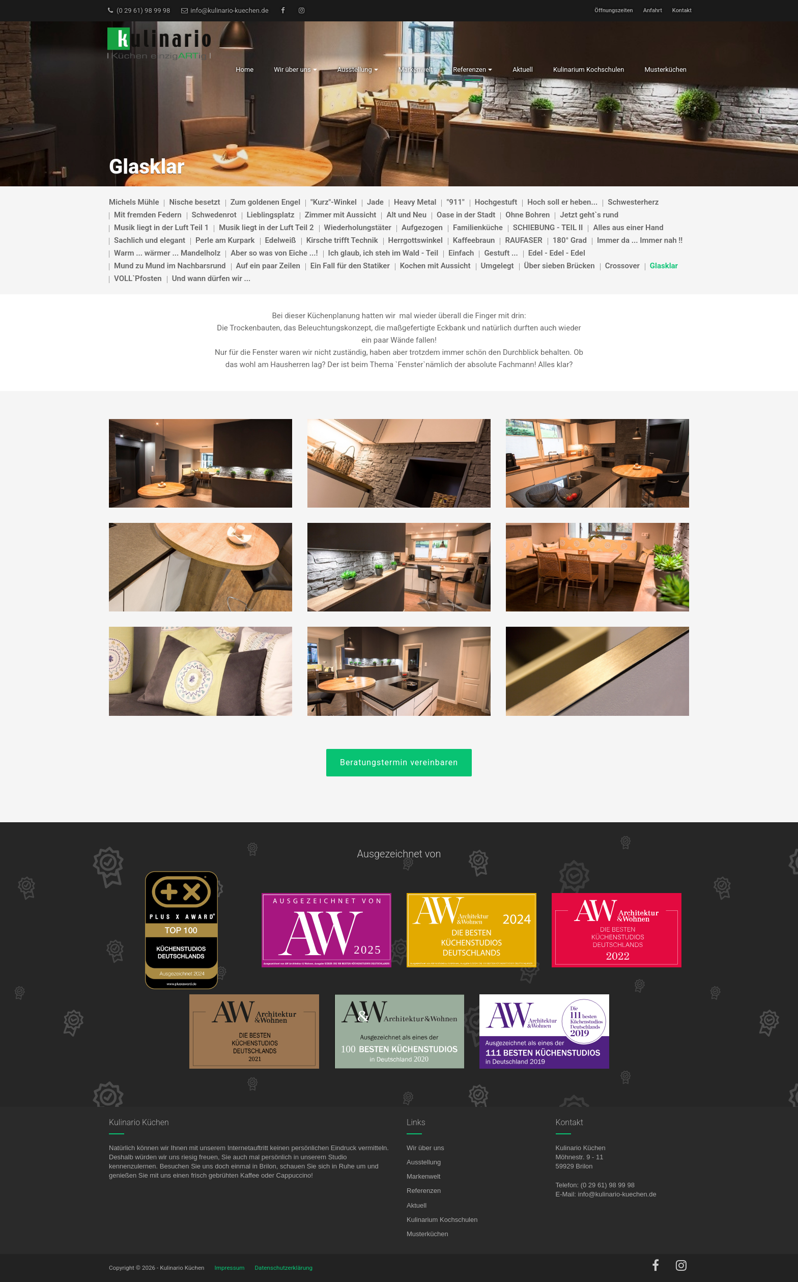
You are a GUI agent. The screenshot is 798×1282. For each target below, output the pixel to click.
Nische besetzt (194, 202)
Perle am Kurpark (224, 240)
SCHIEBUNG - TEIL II (548, 227)
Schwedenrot (214, 214)
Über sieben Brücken (559, 265)
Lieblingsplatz (271, 214)
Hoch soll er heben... (562, 202)
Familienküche (478, 227)
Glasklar (664, 265)
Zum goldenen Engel (265, 202)
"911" (455, 202)
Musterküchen (427, 1234)
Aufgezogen (422, 227)
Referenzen (424, 1190)
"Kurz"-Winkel (333, 202)
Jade (375, 202)
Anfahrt (652, 10)
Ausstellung (424, 1162)
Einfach (461, 253)
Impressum (230, 1267)
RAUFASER (523, 240)
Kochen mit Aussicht (435, 265)
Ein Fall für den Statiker (350, 265)
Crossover (622, 265)
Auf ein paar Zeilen (268, 265)
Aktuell (416, 1205)
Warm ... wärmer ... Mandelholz (167, 253)
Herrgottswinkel (415, 240)
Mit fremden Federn (148, 214)
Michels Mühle (134, 202)
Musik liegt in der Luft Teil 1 (161, 227)
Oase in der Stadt (466, 214)
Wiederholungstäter (357, 227)
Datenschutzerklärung (283, 1267)
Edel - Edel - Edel (556, 253)
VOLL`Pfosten (138, 278)
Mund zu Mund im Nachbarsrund (170, 265)
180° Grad (570, 240)
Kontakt (682, 10)
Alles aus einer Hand (628, 227)
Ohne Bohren (527, 214)
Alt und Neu (406, 214)
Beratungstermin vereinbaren (399, 762)
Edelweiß (280, 240)
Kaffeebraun (474, 240)
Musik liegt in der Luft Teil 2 (266, 227)
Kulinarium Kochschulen (442, 1219)
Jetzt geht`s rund (589, 214)
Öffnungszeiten (613, 10)
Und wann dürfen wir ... (211, 278)
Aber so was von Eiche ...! (274, 253)
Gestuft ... (501, 253)
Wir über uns (425, 1148)
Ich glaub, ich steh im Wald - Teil (383, 253)
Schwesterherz (633, 202)
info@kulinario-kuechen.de (224, 10)
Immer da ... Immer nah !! (639, 240)
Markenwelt (423, 1176)
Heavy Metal (415, 202)
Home (244, 69)
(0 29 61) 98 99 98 (138, 10)
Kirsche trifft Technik (342, 240)
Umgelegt (497, 265)
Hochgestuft (496, 202)
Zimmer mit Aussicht (341, 214)
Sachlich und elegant (149, 240)
